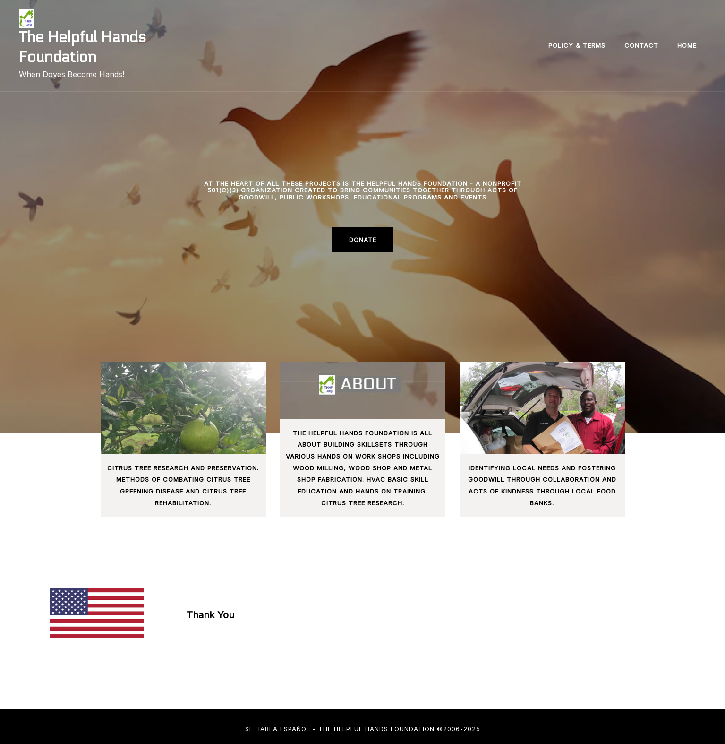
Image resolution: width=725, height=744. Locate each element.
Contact (641, 45)
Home (687, 45)
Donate (362, 239)
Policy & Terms (577, 45)
